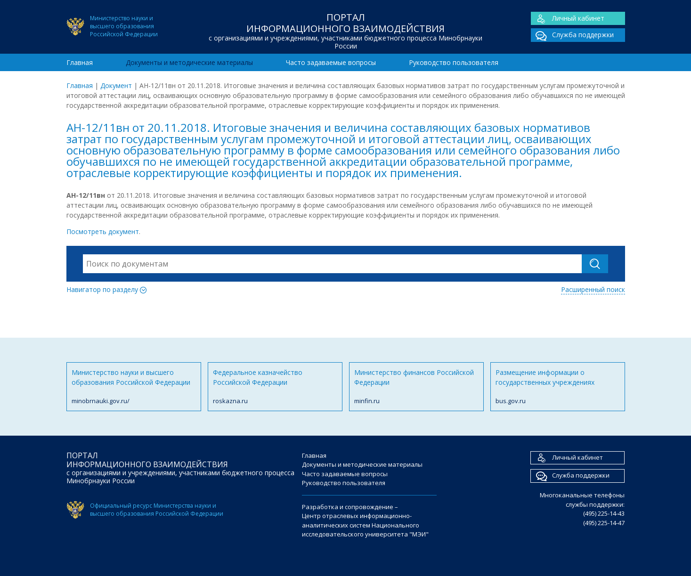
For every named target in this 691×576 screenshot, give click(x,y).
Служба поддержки (572, 35)
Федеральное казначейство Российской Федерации (275, 387)
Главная (79, 62)
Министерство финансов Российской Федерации (416, 387)
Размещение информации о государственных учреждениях (558, 387)
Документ (116, 85)
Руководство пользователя (453, 62)
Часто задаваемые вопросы (331, 62)
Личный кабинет (567, 19)
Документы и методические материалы (189, 62)
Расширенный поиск (593, 289)
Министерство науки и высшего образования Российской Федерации (134, 387)
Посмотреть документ (102, 231)
